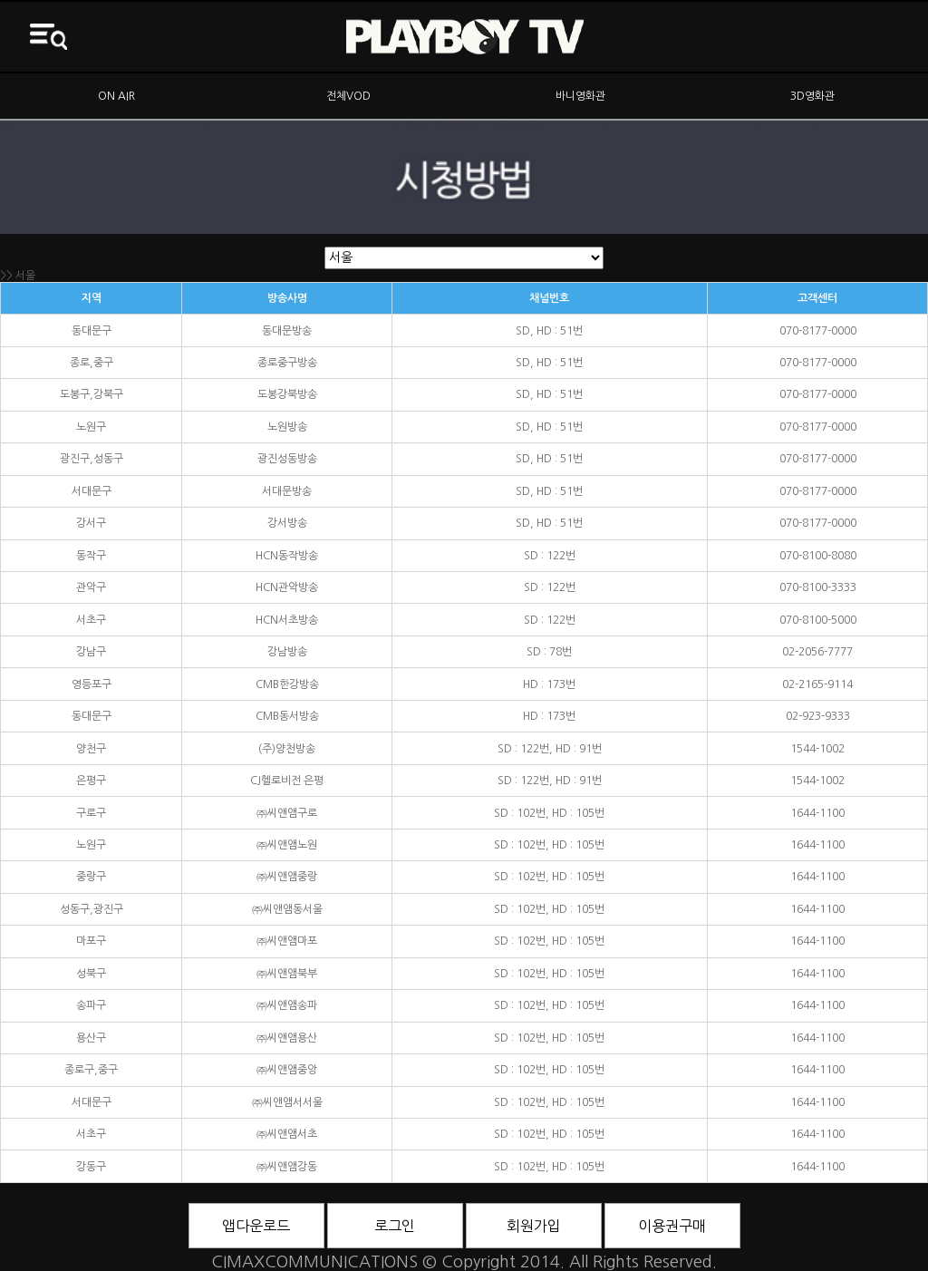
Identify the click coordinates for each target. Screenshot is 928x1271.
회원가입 (534, 1225)
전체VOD (348, 96)
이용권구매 (672, 1225)
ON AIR (116, 96)
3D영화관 (812, 96)
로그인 (394, 1225)
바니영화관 (580, 96)
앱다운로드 (256, 1225)
